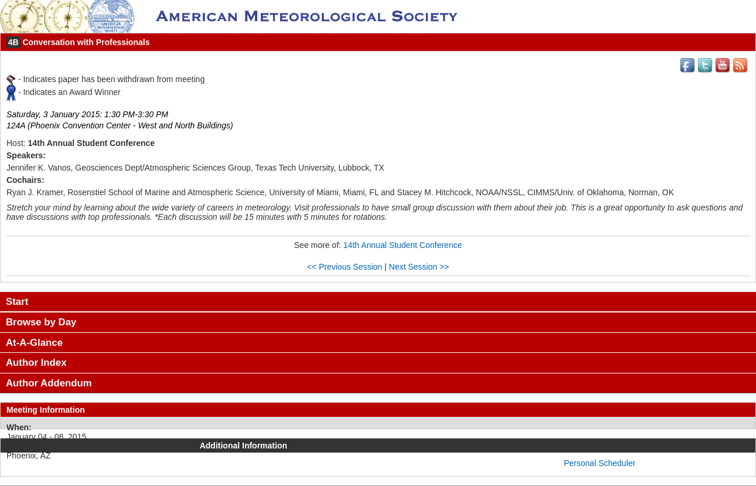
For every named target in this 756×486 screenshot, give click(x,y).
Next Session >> (419, 266)
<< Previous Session (344, 266)
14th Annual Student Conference (402, 245)
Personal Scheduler (599, 463)
